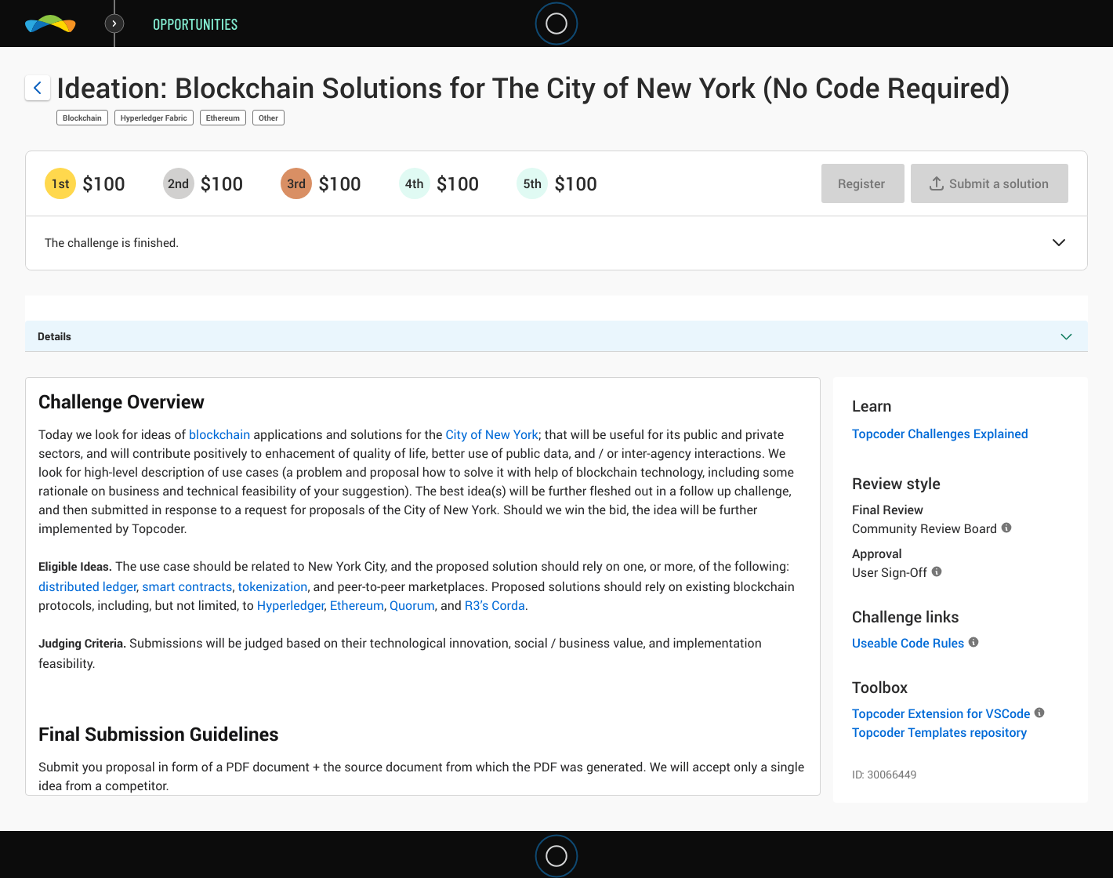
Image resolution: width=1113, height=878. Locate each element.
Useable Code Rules (908, 642)
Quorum (412, 605)
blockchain (219, 434)
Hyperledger (290, 605)
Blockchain (82, 117)
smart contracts (187, 586)
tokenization (273, 586)
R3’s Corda (495, 605)
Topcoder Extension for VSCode (941, 713)
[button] (1059, 244)
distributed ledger (87, 586)
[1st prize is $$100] (60, 183)
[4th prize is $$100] (414, 183)
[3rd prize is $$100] (296, 183)
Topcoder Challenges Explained (940, 433)
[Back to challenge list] (37, 87)
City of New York (491, 434)
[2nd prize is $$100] (178, 183)
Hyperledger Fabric (154, 117)
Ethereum (223, 117)
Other (268, 117)
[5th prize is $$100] (532, 183)
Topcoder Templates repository (939, 732)
